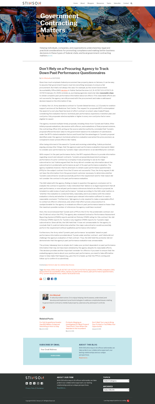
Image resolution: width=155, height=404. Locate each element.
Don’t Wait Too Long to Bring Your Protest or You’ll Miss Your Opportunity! (103, 324)
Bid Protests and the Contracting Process (60, 265)
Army (57, 270)
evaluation (107, 270)
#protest (47, 270)
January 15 (70, 272)
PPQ (41, 273)
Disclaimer (40, 388)
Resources (100, 3)
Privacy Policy (30, 388)
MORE (50, 56)
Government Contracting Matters (59, 23)
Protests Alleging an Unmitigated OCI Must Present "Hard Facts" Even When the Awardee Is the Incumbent (77, 325)
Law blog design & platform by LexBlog (116, 400)
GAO (112, 270)
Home (75, 3)
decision (64, 90)
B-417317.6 (82, 270)
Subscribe (117, 3)
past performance (81, 272)
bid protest (92, 270)
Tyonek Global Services (52, 273)
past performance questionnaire (101, 272)
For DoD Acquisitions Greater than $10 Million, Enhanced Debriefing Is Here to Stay (50, 324)
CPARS (99, 270)
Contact (126, 3)
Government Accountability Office (52, 272)
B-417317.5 (73, 270)
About (82, 3)
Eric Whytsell (45, 78)
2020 (53, 270)
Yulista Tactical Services (71, 273)
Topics (109, 3)
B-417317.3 (64, 270)
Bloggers (90, 3)
